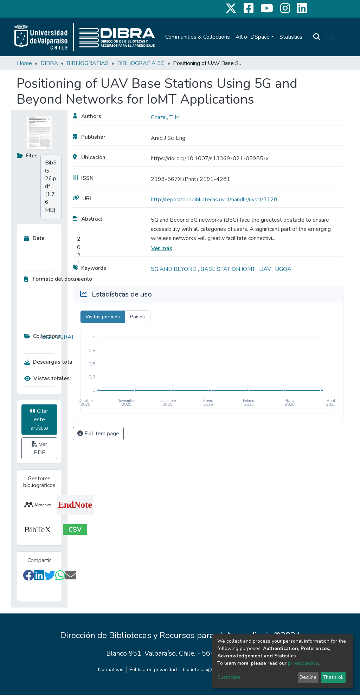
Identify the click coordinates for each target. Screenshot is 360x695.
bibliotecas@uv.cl (202, 669)
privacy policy (303, 663)
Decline (308, 677)
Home (24, 63)
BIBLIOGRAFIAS (87, 63)
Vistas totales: (47, 378)
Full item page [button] (98, 433)
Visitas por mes (102, 316)
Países (137, 316)
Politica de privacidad (153, 669)
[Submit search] (317, 37)
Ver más (161, 248)
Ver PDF (39, 448)
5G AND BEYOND (174, 269)
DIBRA (49, 63)
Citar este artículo (39, 419)
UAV (265, 269)
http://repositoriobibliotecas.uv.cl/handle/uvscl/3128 (214, 199)
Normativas (110, 669)
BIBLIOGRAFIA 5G (141, 63)
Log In (331, 37)
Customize (228, 677)
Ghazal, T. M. (166, 117)
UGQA (283, 269)
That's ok (333, 677)
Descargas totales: (50, 362)
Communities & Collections (197, 37)
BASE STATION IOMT (228, 269)
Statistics (290, 37)
